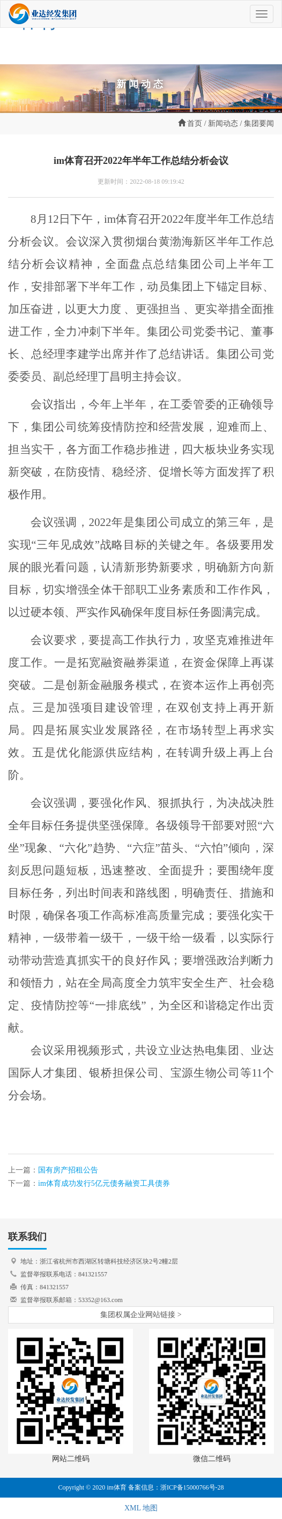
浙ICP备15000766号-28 (192, 1487)
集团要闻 (259, 123)
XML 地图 (141, 1508)
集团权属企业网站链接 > (140, 1315)
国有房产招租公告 (68, 1170)
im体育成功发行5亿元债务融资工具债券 (104, 1183)
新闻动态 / (225, 123)
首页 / (192, 123)
